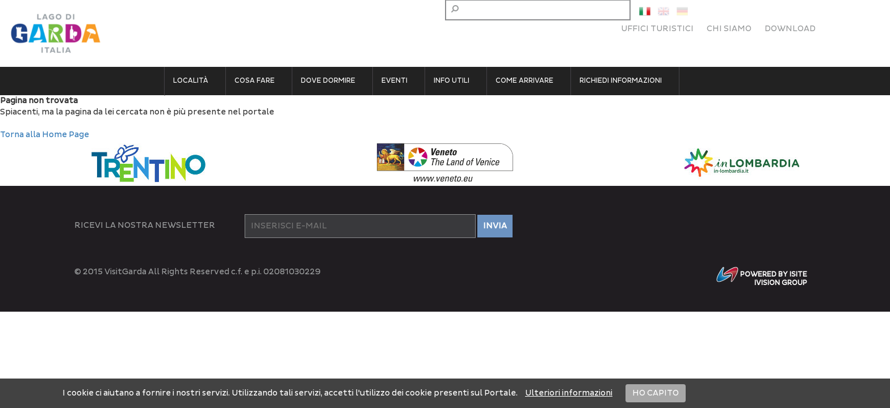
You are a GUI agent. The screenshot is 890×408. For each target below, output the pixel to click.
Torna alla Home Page (44, 134)
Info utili (451, 80)
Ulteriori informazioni (568, 393)
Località (190, 80)
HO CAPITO (655, 393)
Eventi (394, 80)
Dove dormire (328, 80)
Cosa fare (254, 80)
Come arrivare (524, 80)
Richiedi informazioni (621, 80)
